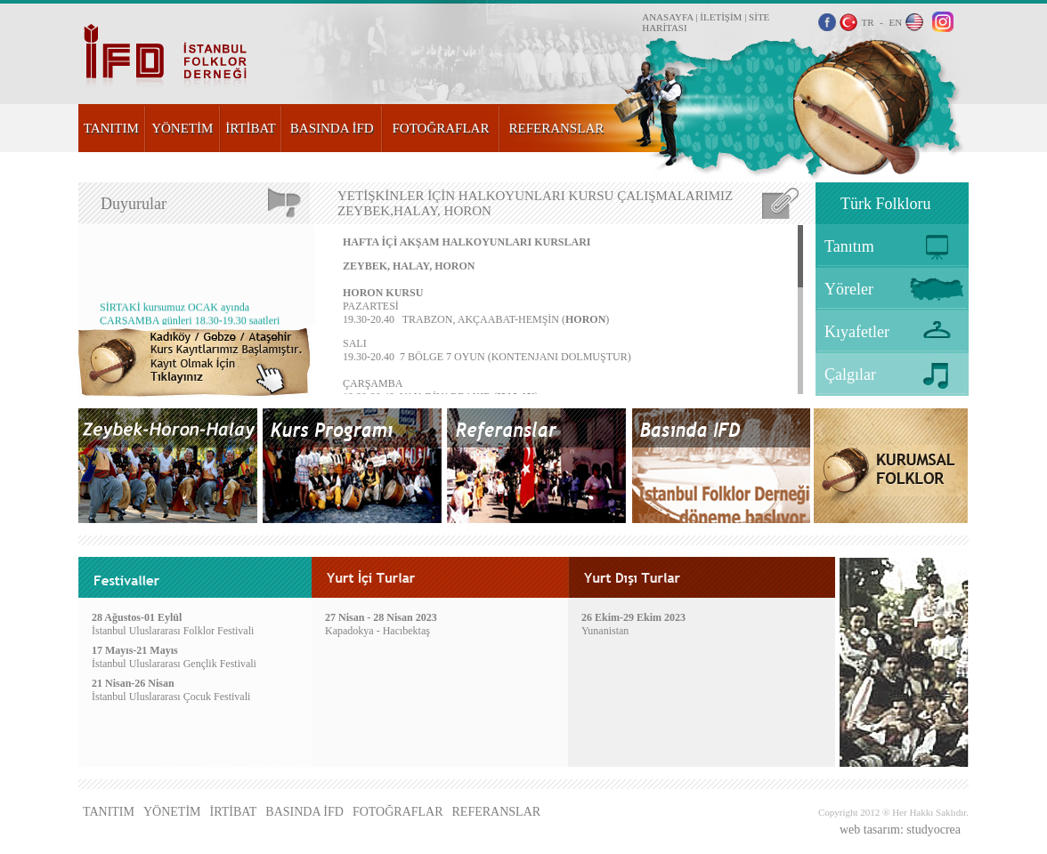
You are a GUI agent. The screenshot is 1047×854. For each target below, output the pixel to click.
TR (867, 22)
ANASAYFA (667, 17)
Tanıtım (849, 246)
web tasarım (870, 829)
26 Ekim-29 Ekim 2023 (633, 617)
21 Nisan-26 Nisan (133, 683)
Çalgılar (850, 374)
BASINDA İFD (332, 128)
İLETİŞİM (721, 17)
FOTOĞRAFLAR (441, 128)
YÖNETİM (182, 128)
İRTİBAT (250, 128)
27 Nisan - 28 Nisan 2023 (381, 617)
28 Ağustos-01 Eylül (137, 617)
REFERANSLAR (557, 128)
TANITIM (111, 128)
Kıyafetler (856, 332)
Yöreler (848, 289)
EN (895, 22)
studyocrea (933, 829)
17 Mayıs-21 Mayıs (135, 650)
